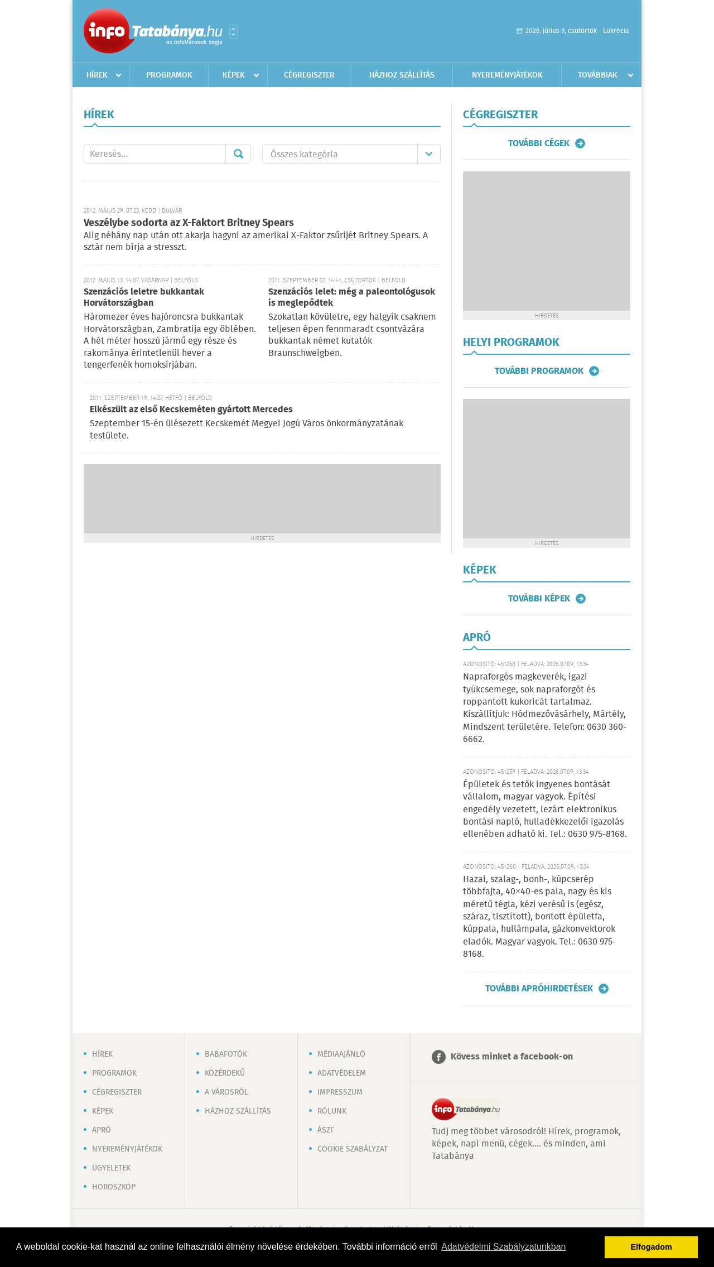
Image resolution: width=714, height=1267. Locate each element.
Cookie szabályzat (352, 1149)
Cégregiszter (309, 75)
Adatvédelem (341, 1073)
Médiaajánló (341, 1054)
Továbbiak (597, 75)
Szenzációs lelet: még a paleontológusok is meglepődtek (351, 297)
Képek (234, 75)
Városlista (233, 32)
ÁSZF (325, 1130)
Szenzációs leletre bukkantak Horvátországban (144, 297)
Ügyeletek (111, 1168)
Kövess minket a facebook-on (512, 1057)
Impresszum (340, 1092)
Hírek (97, 75)
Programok (169, 75)
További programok (539, 371)
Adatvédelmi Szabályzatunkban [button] (503, 1246)
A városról (226, 1092)
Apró (101, 1130)
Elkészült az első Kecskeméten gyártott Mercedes (191, 410)
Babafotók (226, 1054)
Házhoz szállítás (402, 75)
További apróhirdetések (539, 989)
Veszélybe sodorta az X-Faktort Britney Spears (189, 223)
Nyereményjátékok (507, 75)
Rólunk (331, 1111)
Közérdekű (225, 1073)
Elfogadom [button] (651, 1246)
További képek (539, 599)
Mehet (238, 154)
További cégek (539, 143)
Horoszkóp (114, 1187)
